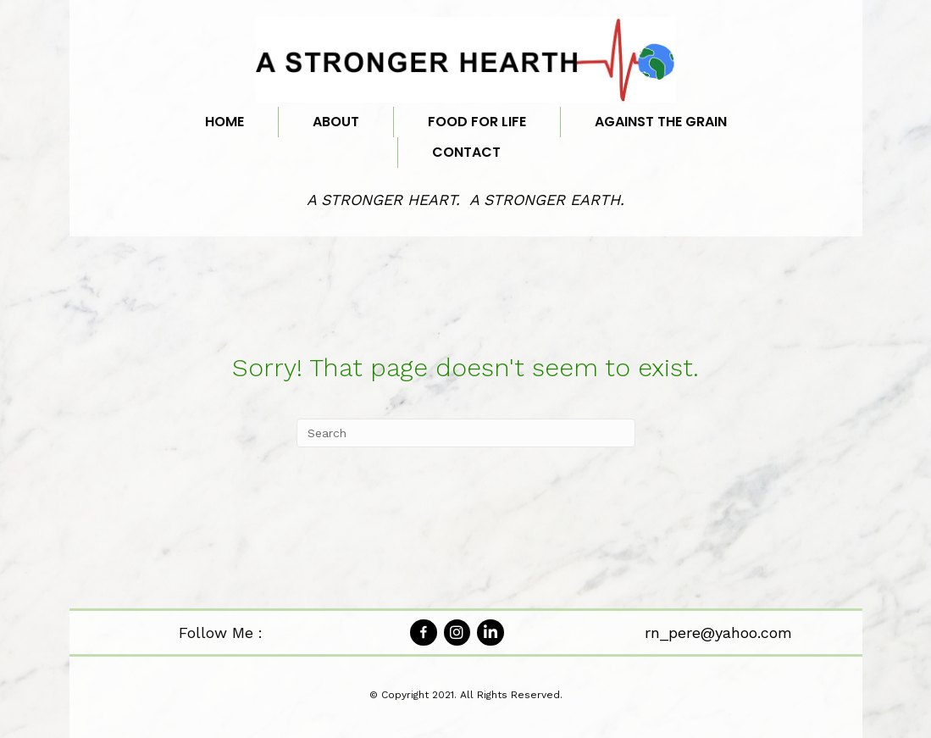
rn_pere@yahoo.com (718, 632)
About (336, 121)
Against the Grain (661, 121)
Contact (466, 152)
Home (224, 121)
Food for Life (477, 121)
